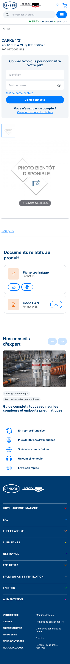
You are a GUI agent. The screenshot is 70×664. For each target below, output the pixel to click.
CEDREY (7, 621)
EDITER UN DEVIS (12, 628)
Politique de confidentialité (50, 621)
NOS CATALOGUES (13, 647)
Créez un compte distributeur (35, 112)
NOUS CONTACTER (13, 641)
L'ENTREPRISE (10, 615)
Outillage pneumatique (16, 393)
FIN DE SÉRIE (10, 634)
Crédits (39, 638)
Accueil (6, 29)
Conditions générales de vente (48, 630)
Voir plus (7, 231)
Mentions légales (45, 615)
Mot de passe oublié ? (19, 92)
